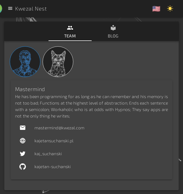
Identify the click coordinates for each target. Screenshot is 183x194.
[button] (91, 127)
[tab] (70, 31)
